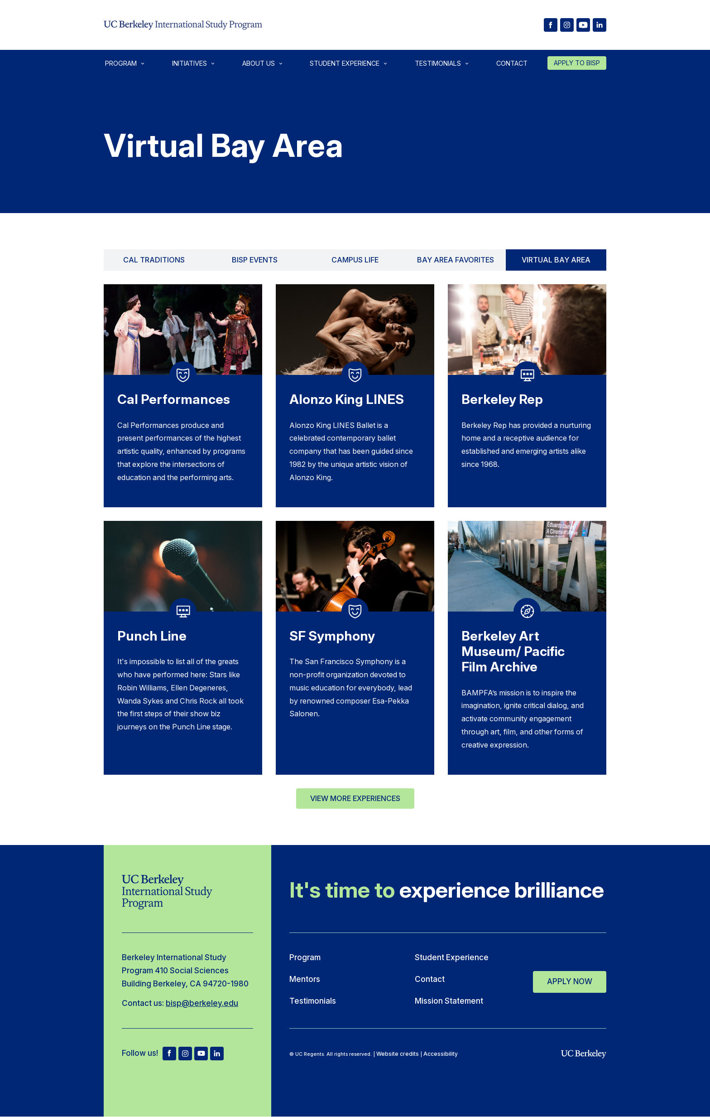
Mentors (304, 979)
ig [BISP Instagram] (185, 1053)
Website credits (397, 1053)
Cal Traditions (154, 259)
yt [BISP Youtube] (201, 1053)
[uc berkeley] (583, 1054)
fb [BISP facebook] (169, 1053)
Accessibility (440, 1053)
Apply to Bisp (577, 63)
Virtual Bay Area (556, 259)
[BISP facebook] (550, 25)
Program (121, 63)
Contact (512, 63)
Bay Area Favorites (455, 259)
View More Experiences (355, 798)
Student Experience (344, 63)
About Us (258, 63)
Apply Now (569, 980)
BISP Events (255, 259)
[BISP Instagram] (567, 25)
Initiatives (189, 63)
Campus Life (355, 259)
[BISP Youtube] (583, 25)
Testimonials (438, 63)
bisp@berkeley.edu (202, 1003)
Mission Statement (449, 1000)
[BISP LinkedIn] (599, 25)
